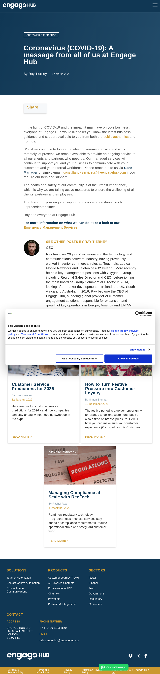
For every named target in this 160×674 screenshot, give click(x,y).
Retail (92, 575)
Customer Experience (41, 35)
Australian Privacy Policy (94, 669)
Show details (137, 349)
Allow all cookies (128, 358)
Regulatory (95, 597)
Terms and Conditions (34, 334)
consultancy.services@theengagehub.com (95, 172)
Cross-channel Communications (17, 588)
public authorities (116, 136)
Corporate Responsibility (16, 669)
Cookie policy (119, 330)
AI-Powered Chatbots (61, 581)
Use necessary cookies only (79, 358)
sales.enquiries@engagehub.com (59, 638)
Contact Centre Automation (23, 581)
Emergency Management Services (51, 227)
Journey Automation (19, 575)
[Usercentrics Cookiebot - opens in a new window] (137, 313)
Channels (54, 591)
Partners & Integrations (62, 602)
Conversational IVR (60, 586)
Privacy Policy (69, 669)
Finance (94, 581)
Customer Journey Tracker (64, 575)
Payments (54, 597)
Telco (92, 586)
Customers (95, 602)
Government (96, 591)
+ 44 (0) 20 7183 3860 (53, 626)
